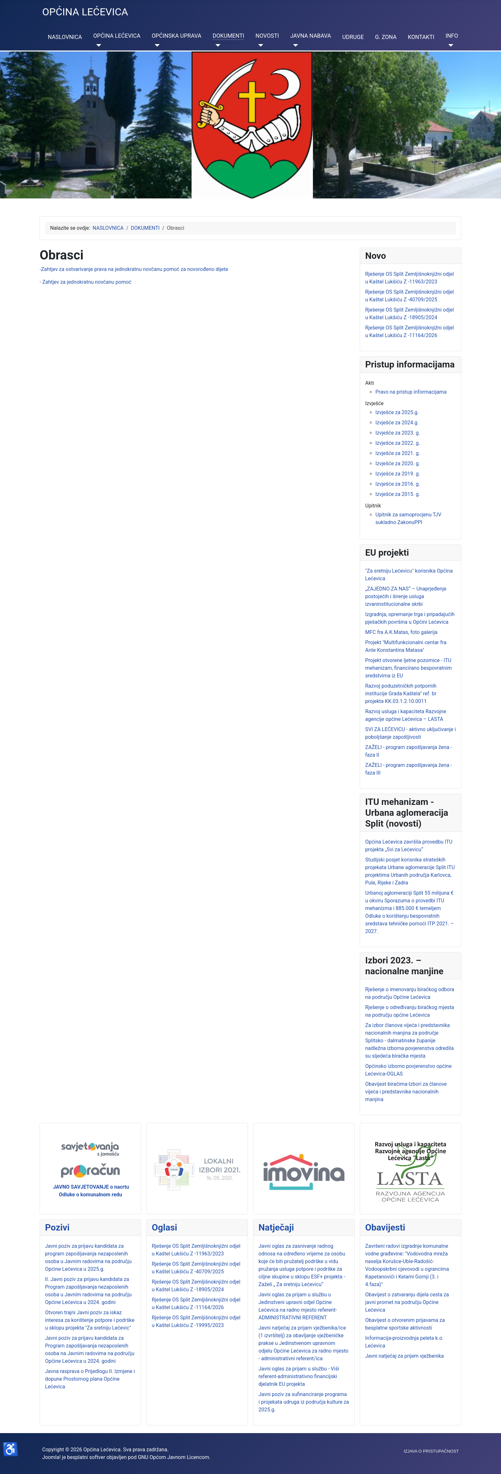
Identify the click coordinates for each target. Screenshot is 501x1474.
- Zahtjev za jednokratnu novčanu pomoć (85, 282)
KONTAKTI (421, 37)
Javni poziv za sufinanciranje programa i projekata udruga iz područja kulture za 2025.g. (303, 1402)
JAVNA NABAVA (310, 36)
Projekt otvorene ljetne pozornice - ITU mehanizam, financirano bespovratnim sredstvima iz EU (408, 668)
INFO (451, 36)
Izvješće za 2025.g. (397, 412)
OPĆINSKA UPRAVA (176, 36)
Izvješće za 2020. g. (397, 463)
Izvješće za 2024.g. (397, 423)
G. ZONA (386, 37)
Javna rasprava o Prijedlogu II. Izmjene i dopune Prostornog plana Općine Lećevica (90, 1379)
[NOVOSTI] (260, 45)
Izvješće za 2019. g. (397, 474)
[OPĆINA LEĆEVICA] (97, 45)
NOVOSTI (267, 36)
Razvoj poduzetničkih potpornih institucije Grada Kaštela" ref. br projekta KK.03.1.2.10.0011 (400, 693)
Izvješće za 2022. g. (397, 443)
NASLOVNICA (65, 37)
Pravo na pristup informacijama (411, 392)
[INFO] (449, 45)
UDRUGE (353, 37)
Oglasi (164, 1227)
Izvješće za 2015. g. (397, 494)
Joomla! (51, 1457)
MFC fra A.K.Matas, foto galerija (401, 632)
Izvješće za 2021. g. (397, 453)
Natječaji (276, 1227)
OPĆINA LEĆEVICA (117, 36)
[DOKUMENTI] (216, 45)
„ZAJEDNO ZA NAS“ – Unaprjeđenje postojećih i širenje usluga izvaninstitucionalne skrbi (405, 596)
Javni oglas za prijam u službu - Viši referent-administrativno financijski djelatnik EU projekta (298, 1376)
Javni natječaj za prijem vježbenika (404, 1356)
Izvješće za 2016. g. (397, 484)
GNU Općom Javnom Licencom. (174, 1457)
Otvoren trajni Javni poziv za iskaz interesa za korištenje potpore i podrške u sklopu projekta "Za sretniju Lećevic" (90, 1320)
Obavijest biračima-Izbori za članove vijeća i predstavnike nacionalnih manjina (406, 1091)
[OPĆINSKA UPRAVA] (156, 45)
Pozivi (57, 1227)
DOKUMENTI (228, 36)
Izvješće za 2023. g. (397, 433)
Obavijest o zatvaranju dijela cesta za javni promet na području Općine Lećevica (407, 1302)
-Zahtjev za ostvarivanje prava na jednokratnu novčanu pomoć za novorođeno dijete (134, 269)
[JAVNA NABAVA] (294, 45)
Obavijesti (385, 1227)
